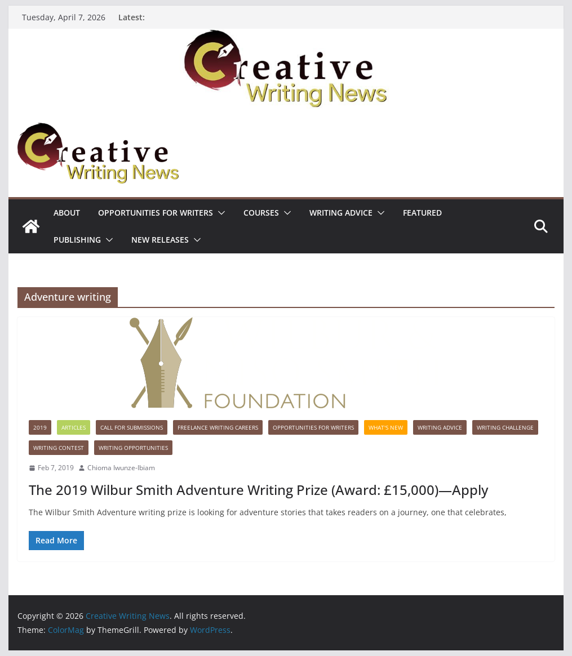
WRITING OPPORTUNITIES (133, 448)
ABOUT (67, 212)
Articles (73, 427)
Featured (422, 212)
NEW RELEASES (160, 239)
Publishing (77, 239)
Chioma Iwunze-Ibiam (121, 467)
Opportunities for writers (155, 212)
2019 (40, 427)
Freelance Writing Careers (218, 427)
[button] (219, 213)
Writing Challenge (505, 427)
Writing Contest (58, 448)
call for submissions (131, 427)
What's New (386, 427)
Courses (261, 212)
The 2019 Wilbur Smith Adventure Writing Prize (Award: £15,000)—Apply (258, 489)
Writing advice (341, 212)
